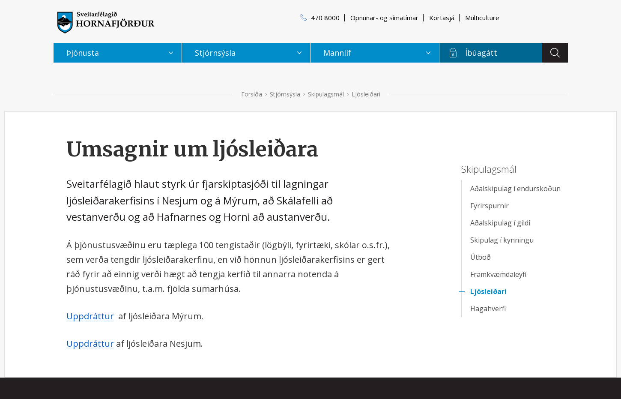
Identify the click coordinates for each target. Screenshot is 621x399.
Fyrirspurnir (489, 205)
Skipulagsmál (326, 94)
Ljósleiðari (366, 94)
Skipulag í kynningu (502, 240)
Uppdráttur (90, 316)
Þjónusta (82, 53)
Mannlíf (337, 53)
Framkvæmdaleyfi (498, 274)
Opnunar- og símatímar (384, 17)
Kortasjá (441, 17)
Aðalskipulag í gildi (500, 223)
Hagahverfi (488, 308)
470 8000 (325, 17)
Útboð (480, 257)
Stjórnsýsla (285, 94)
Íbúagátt (481, 53)
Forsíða (251, 94)
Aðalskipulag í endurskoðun (515, 188)
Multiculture (482, 17)
